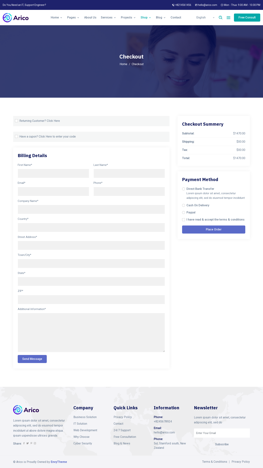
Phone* (98, 183)
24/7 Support (122, 430)
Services (109, 17)
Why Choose (81, 437)
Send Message (32, 359)
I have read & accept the (215, 219)
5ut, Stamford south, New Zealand (170, 446)
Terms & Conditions (214, 462)
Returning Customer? (39, 121)
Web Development (85, 430)
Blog (161, 17)
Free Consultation (125, 437)
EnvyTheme (59, 462)
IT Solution (80, 423)
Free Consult (247, 17)
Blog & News (122, 443)
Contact (176, 17)
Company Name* (28, 201)
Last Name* (101, 165)
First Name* (25, 165)
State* (21, 273)
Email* (21, 183)
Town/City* (24, 255)
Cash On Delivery (197, 205)
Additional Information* (32, 309)
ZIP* (20, 291)
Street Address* (27, 237)
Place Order (214, 229)
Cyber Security (82, 443)
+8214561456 (183, 4)
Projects (128, 17)
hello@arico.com (207, 4)
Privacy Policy (123, 417)
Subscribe (222, 444)
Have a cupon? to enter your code (47, 136)
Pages (73, 17)
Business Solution (85, 417)
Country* (23, 219)
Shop (146, 17)
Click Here (53, 121)
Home (57, 17)
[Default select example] (205, 17)
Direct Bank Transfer (200, 189)
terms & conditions (232, 219)
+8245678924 (163, 421)
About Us (90, 17)
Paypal (190, 212)
